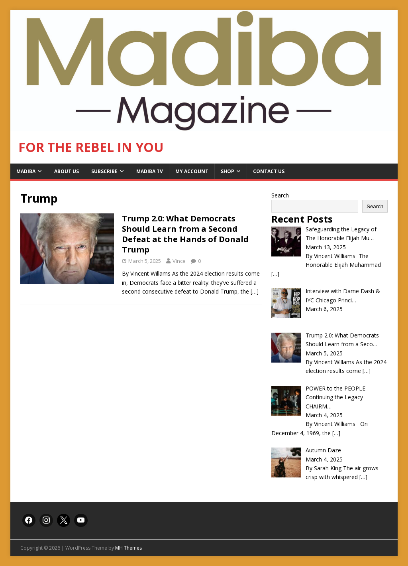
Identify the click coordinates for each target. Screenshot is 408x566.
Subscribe (104, 171)
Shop (227, 171)
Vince (179, 260)
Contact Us (268, 171)
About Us (66, 171)
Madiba (25, 171)
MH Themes (128, 547)
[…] (255, 291)
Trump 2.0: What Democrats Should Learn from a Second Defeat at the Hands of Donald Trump (185, 234)
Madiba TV (149, 171)
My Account (191, 171)
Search (280, 195)
